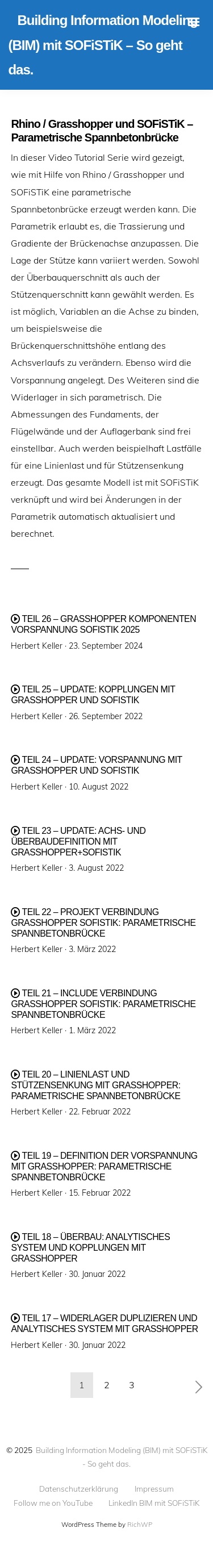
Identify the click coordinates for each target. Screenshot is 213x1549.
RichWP (139, 1525)
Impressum (154, 1489)
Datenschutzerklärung (78, 1489)
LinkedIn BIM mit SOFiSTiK (153, 1503)
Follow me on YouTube (53, 1503)
